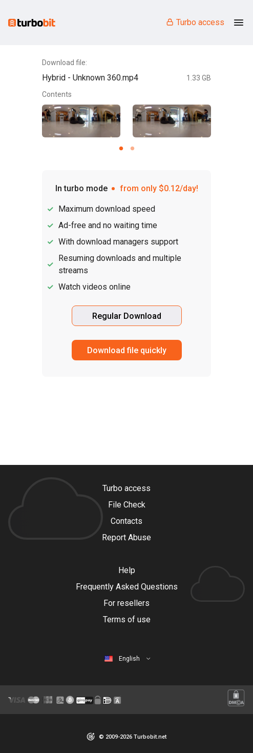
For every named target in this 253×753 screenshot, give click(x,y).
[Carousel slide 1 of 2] (120, 148)
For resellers (126, 603)
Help (126, 570)
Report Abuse (126, 537)
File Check (126, 505)
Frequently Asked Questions (127, 587)
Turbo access (194, 22)
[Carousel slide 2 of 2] (132, 148)
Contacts (126, 521)
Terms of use (127, 619)
